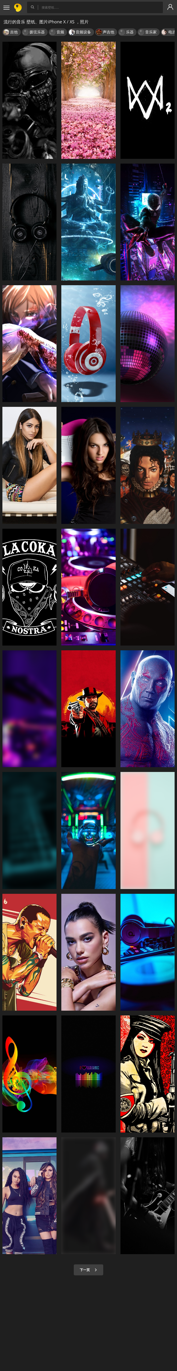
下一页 (88, 1270)
